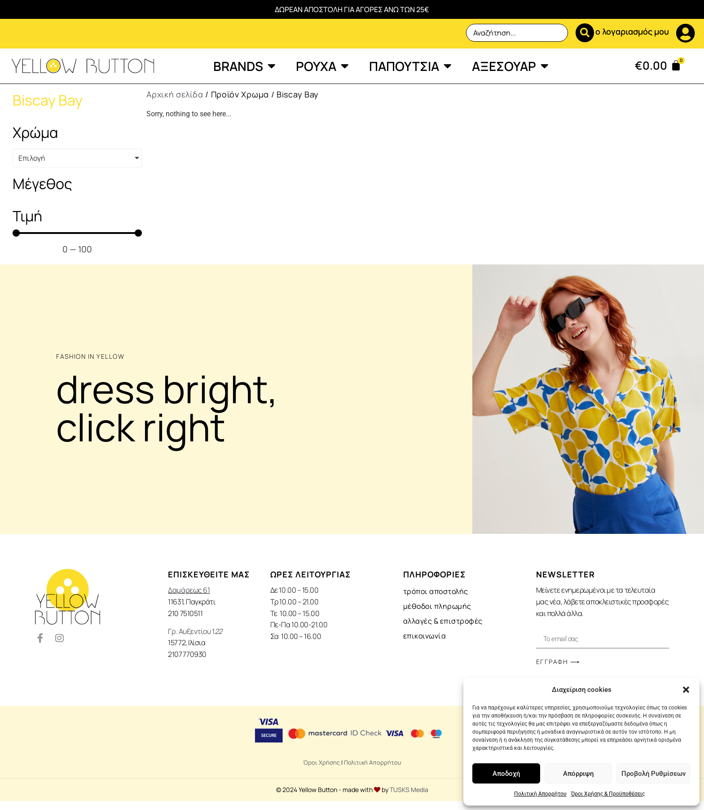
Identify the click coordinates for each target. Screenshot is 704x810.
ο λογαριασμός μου (632, 31)
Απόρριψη (578, 774)
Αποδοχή (506, 774)
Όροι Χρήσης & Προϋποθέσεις (608, 794)
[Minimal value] (77, 233)
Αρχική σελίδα (174, 94)
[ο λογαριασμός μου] (685, 33)
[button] (686, 689)
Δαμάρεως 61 (189, 590)
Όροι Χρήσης (321, 762)
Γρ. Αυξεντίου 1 (195, 631)
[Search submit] (577, 32)
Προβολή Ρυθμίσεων (653, 774)
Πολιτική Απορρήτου (540, 794)
